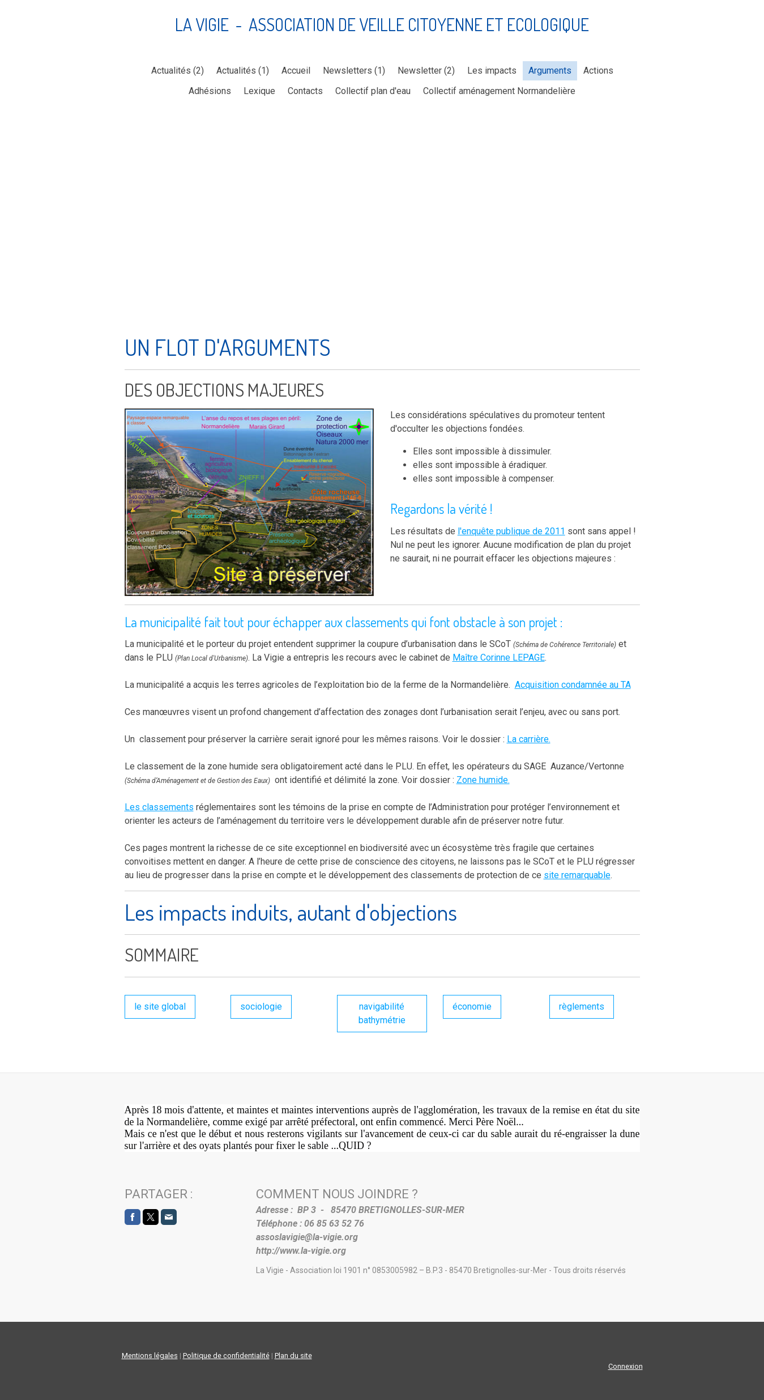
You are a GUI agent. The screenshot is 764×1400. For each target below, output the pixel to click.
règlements (581, 1006)
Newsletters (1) (354, 70)
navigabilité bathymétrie (382, 1013)
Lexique (259, 91)
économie (472, 1006)
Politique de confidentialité (226, 1355)
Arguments (549, 70)
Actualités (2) (177, 70)
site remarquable (577, 875)
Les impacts (492, 70)
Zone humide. (483, 780)
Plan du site (293, 1355)
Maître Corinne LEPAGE (499, 657)
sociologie (261, 1006)
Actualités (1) (242, 70)
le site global (160, 1006)
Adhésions (210, 91)
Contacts (305, 91)
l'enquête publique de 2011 (511, 531)
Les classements (159, 807)
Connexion (625, 1366)
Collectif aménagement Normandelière (499, 91)
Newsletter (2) (426, 70)
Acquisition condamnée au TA (573, 684)
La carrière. (528, 739)
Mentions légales (150, 1355)
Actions (598, 70)
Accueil (295, 70)
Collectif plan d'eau (373, 91)
